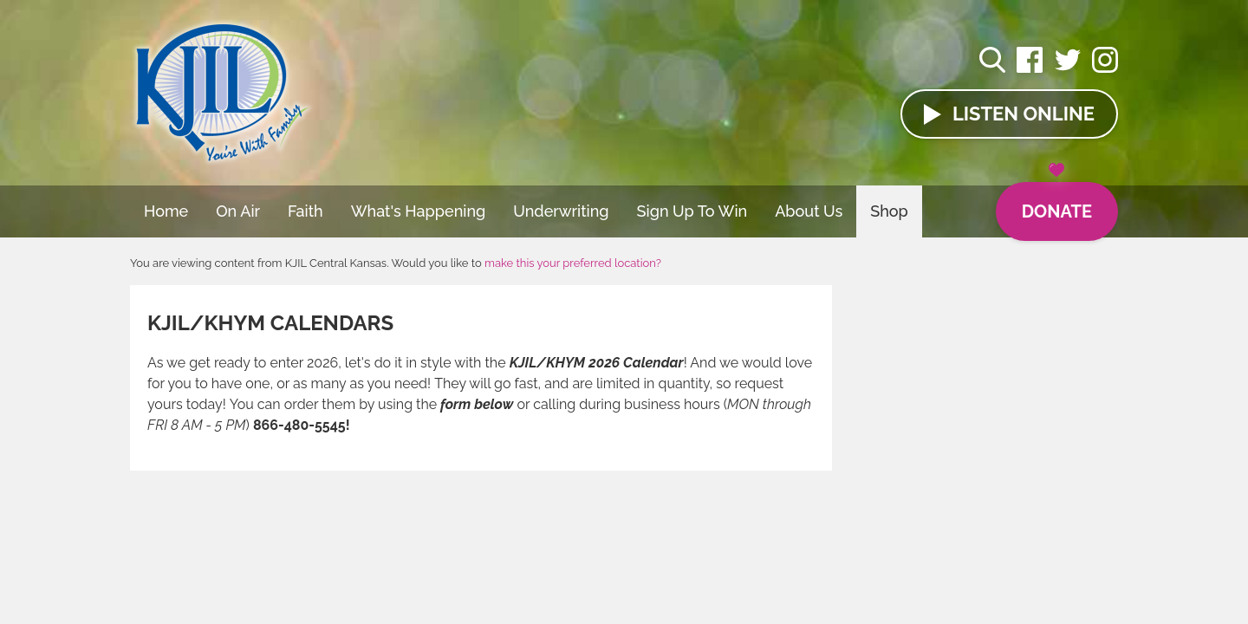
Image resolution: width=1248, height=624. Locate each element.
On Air (238, 211)
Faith (305, 211)
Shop (889, 211)
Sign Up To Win (692, 211)
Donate (1057, 202)
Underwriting (560, 211)
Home (166, 211)
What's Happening (418, 211)
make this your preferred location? (572, 263)
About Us (808, 211)
